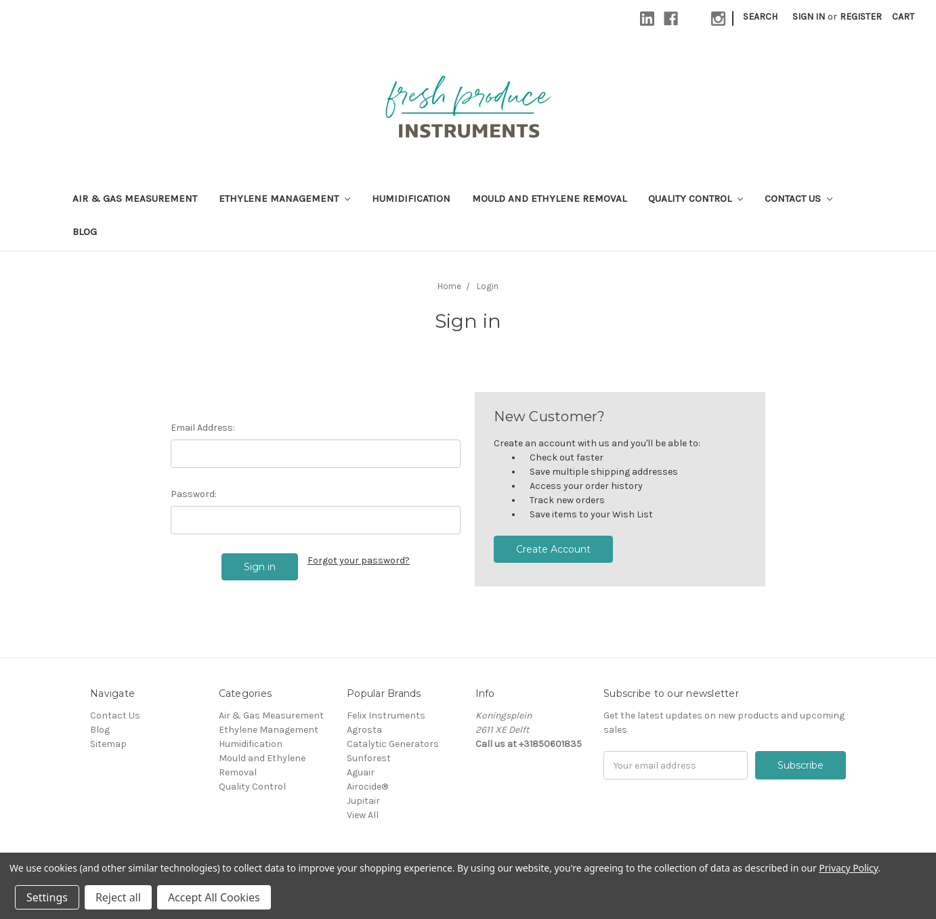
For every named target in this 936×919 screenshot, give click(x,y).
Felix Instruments (386, 715)
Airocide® (367, 786)
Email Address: (203, 427)
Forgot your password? (358, 560)
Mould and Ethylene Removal (549, 198)
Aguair (361, 772)
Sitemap (108, 744)
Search (760, 16)
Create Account (553, 549)
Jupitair (363, 801)
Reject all (118, 897)
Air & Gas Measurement (134, 198)
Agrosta (364, 729)
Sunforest (369, 758)
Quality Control (695, 198)
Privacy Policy (848, 867)
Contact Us (798, 198)
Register (861, 16)
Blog (84, 232)
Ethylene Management (284, 198)
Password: (194, 494)
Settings (47, 897)
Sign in (808, 16)
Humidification (411, 198)
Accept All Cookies (214, 897)
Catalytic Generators (393, 744)
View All (363, 815)
